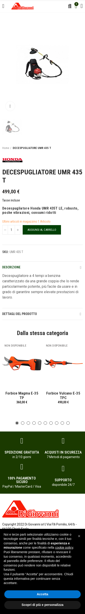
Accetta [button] (42, 594)
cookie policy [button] (64, 547)
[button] (17, 423)
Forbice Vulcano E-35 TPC (63, 395)
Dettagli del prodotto (19, 314)
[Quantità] (11, 230)
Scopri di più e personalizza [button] (42, 605)
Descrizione (11, 267)
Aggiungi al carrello (41, 229)
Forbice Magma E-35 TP (21, 395)
